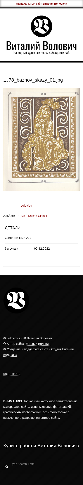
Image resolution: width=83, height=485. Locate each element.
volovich (26, 205)
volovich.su (14, 338)
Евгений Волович (38, 343)
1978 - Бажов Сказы (32, 216)
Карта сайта (11, 374)
